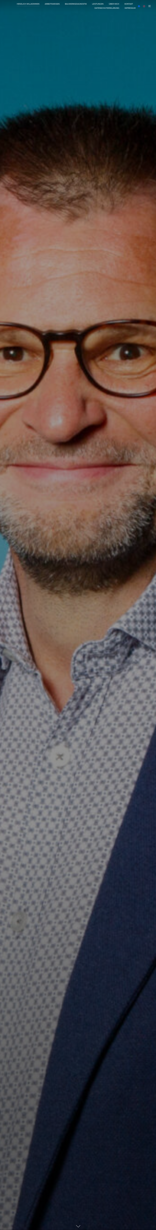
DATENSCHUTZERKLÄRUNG (106, 8)
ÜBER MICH (114, 4)
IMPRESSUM (130, 8)
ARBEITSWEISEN (52, 4)
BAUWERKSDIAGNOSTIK (76, 4)
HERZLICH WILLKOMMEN (28, 4)
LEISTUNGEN (97, 4)
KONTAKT (128, 4)
